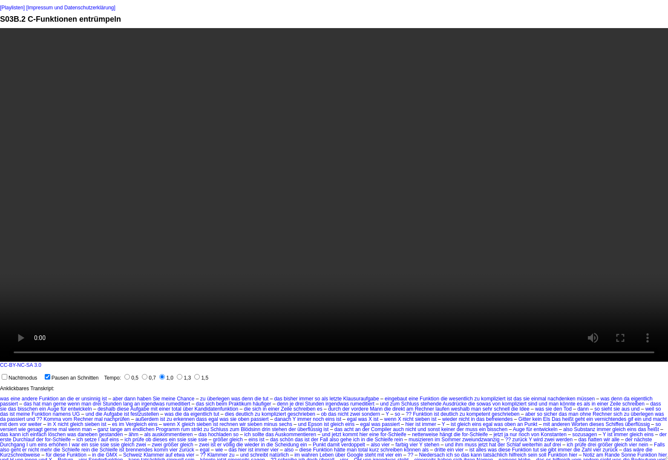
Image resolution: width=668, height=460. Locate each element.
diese (123, 409)
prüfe (138, 440)
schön (287, 440)
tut (265, 399)
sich (210, 404)
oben (244, 419)
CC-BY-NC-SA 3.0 (20, 365)
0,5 (131, 378)
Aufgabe (140, 409)
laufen (442, 409)
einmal (538, 399)
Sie (156, 399)
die (70, 399)
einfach (38, 434)
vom (67, 419)
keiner (448, 429)
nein (643, 445)
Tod (567, 409)
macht (660, 419)
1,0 (166, 378)
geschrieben (301, 414)
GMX (111, 455)
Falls (659, 445)
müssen (586, 399)
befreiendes (499, 419)
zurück (519, 440)
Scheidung (287, 445)
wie (22, 429)
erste (6, 440)
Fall (324, 440)
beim (221, 404)
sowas (483, 404)
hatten (595, 440)
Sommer (451, 440)
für (63, 409)
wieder (449, 419)
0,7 (149, 378)
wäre (638, 450)
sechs (285, 424)
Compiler (381, 429)
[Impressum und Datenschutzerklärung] (70, 8)
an (63, 399)
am (410, 409)
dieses (596, 424)
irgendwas (153, 404)
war (76, 445)
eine (15, 399)
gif (630, 419)
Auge (53, 409)
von (496, 404)
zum (395, 404)
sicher (550, 414)
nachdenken (561, 399)
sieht (606, 409)
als (325, 399)
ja (506, 434)
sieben (422, 419)
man (47, 404)
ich (25, 434)
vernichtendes (611, 419)
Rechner (424, 409)
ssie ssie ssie (192, 440)
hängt (446, 434)
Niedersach (432, 455)
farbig (401, 445)
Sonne (628, 455)
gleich (76, 424)
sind (532, 404)
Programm (168, 429)
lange (116, 429)
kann (15, 434)
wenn (74, 404)
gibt (552, 450)
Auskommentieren (295, 434)
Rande (612, 455)
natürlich (279, 455)
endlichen (143, 429)
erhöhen (58, 445)
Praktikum (240, 404)
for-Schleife (393, 434)
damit (333, 445)
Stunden (112, 404)
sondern (371, 414)
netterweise (425, 434)
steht (370, 455)
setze (90, 440)
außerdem (147, 419)
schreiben (633, 404)
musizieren (421, 440)
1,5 (201, 378)
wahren (309, 455)
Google (355, 455)
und (384, 404)
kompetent (478, 414)
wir (242, 424)
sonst (434, 429)
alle (616, 440)
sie (526, 399)
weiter (35, 424)
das (278, 399)
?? (409, 414)
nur (513, 434)
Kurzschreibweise (20, 455)
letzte (336, 399)
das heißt (648, 429)
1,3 (184, 378)
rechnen (228, 424)
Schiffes (614, 424)
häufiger (262, 404)
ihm (459, 445)
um (33, 445)
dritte (440, 450)
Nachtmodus (19, 378)
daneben (88, 434)
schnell (502, 409)
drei (97, 404)
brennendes (139, 450)
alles (481, 450)
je (292, 404)
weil (649, 409)
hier (410, 424)
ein (42, 409)
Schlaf (514, 445)
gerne (59, 404)
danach (282, 419)
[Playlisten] (12, 8)
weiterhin (532, 445)
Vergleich (136, 424)
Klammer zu (220, 455)
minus (270, 424)
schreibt (259, 455)
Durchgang (12, 445)
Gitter (524, 419)
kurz (374, 450)
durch (334, 409)
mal (99, 419)
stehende (430, 404)
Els (546, 419)
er (77, 399)
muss (471, 429)
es (579, 404)
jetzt (336, 434)
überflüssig (637, 424)
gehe (346, 440)
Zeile (615, 404)
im (121, 424)
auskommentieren (172, 434)
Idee (524, 409)
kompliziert (493, 399)
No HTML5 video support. (334, 195)
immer (306, 399)
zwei (355, 414)
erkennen (184, 419)
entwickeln (80, 409)
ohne (585, 414)
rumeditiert (178, 404)
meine (168, 399)
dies (229, 414)
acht (349, 429)
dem (13, 424)
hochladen (220, 434)
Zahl (586, 450)
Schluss (410, 404)
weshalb (460, 409)
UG (76, 414)
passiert (9, 404)
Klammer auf (158, 455)
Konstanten (554, 434)
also (568, 429)
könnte (568, 404)
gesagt (35, 429)
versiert (8, 429)
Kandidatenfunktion (217, 409)
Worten (580, 424)
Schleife (384, 440)
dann (130, 399)
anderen (560, 424)
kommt (350, 434)
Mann (376, 409)
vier (386, 445)
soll (542, 455)
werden (564, 440)
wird (538, 440)
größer (220, 440)
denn (247, 399)
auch (398, 429)
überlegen (218, 399)
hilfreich (517, 455)
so (317, 399)
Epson (315, 424)
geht (580, 419)
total (176, 409)
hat (36, 404)
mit (154, 409)
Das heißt (562, 419)
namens (61, 414)
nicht (343, 414)
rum (185, 429)
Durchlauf (24, 440)
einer (602, 404)
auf (104, 440)
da (626, 399)
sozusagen (584, 434)
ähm (133, 434)
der (346, 409)
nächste (643, 440)
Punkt (531, 424)
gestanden (111, 434)
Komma (52, 419)
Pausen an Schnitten (72, 378)
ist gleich (334, 424)
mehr (46, 450)
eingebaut (396, 399)
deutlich (244, 414)
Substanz (584, 429)
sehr (487, 409)
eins (330, 419)
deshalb (106, 409)
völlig (229, 445)
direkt (398, 409)
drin (266, 429)
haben (144, 399)
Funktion (48, 399)
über (188, 409)
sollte (258, 434)
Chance (185, 399)
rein (398, 440)
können (412, 450)
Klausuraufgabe (361, 399)
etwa (179, 455)
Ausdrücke (455, 404)
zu (203, 399)
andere (29, 399)
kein (537, 419)
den (557, 409)
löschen (57, 434)
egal (213, 419)
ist (104, 399)
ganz (103, 429)
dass (655, 404)
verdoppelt (353, 445)
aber (117, 399)
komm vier (166, 450)
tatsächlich (495, 455)
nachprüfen (117, 419)
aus (626, 409)
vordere (360, 409)
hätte (340, 450)
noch (318, 419)
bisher (291, 399)
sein (532, 455)
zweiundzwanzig (480, 440)
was (4, 399)
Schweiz (132, 455)
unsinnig (91, 399)
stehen (279, 429)
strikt (196, 429)
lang (128, 404)
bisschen (27, 409)
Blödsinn (250, 429)
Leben (327, 455)
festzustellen (144, 414)
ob (323, 414)
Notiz (589, 455)
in (594, 404)
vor (23, 424)
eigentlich (642, 399)
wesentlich (461, 399)
